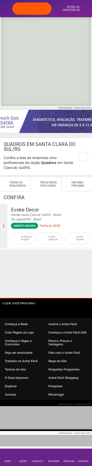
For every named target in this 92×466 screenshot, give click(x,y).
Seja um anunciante (19, 352)
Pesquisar (56, 386)
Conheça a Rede (16, 324)
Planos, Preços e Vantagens (60, 342)
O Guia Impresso (16, 378)
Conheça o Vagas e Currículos (18, 342)
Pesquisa (69, 461)
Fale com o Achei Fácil (64, 352)
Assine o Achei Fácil (63, 324)
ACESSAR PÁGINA (26, 238)
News (7, 461)
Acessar (10, 394)
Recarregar (56, 394)
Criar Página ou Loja (19, 332)
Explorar (53, 461)
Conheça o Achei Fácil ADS (68, 332)
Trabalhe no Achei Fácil (21, 361)
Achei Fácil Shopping (64, 378)
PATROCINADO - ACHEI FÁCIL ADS (75, 108)
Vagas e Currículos (39, 461)
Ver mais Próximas (77, 184)
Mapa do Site (58, 361)
